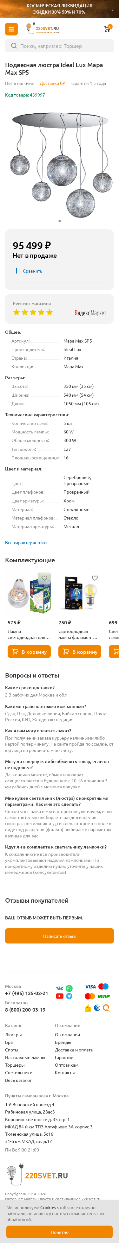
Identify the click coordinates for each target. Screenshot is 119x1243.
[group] (59, 164)
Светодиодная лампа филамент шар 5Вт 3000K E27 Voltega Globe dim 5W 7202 (78, 634)
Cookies (48, 1207)
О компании (67, 1034)
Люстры (13, 1034)
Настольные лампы (25, 1057)
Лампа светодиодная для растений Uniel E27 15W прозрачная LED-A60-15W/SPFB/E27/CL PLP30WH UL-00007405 (27, 634)
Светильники (18, 1072)
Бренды (63, 1042)
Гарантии (64, 1057)
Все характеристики (26, 542)
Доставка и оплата (74, 1049)
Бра (9, 1042)
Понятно (60, 1232)
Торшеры (15, 1065)
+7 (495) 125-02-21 (26, 992)
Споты (11, 1049)
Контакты (65, 1072)
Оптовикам (66, 1065)
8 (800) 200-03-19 (25, 1009)
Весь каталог (18, 1080)
